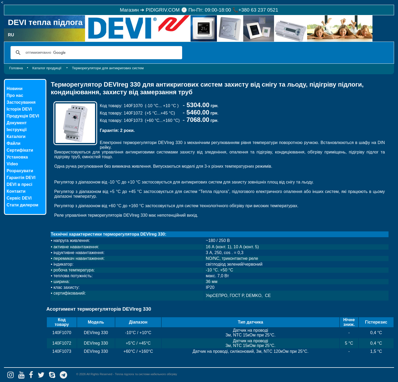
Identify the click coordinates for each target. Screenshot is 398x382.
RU (11, 35)
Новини (15, 88)
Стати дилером (22, 205)
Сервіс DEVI (19, 198)
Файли (13, 143)
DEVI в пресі (19, 184)
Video (12, 164)
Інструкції (17, 129)
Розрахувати (20, 170)
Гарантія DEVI (21, 177)
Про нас (15, 95)
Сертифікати (20, 150)
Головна (16, 68)
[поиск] (96, 52)
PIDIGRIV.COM (163, 10)
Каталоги (16, 136)
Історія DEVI (19, 109)
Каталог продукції (47, 68)
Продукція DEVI (23, 116)
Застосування (21, 102)
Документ (17, 123)
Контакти (16, 191)
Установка (17, 157)
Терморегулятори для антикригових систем (108, 68)
